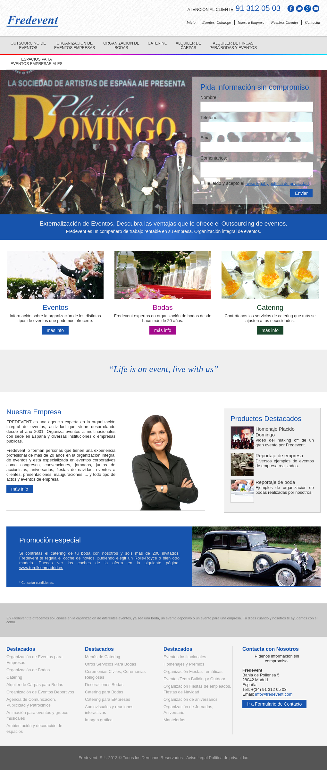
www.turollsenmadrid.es (41, 567)
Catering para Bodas (104, 692)
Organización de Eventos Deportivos (40, 692)
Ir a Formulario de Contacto (274, 704)
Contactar (313, 22)
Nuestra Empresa (251, 22)
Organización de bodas (121, 45)
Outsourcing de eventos (28, 45)
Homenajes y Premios (184, 664)
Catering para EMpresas (107, 699)
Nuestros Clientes (284, 22)
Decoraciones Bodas (104, 684)
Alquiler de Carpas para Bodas (34, 684)
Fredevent (88, 757)
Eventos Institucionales (185, 656)
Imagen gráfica (99, 719)
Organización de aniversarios (190, 699)
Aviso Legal (197, 757)
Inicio (191, 22)
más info (55, 330)
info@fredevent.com (274, 694)
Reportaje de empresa (279, 455)
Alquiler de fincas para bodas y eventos (233, 45)
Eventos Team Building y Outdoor (194, 678)
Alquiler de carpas (188, 45)
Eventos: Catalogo (216, 22)
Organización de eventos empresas (74, 45)
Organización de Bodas (28, 669)
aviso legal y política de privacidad (277, 183)
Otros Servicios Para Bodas (110, 664)
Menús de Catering (102, 656)
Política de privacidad (229, 757)
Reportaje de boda (275, 482)
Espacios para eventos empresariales (37, 61)
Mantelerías (174, 719)
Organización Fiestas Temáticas (193, 671)
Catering (157, 43)
